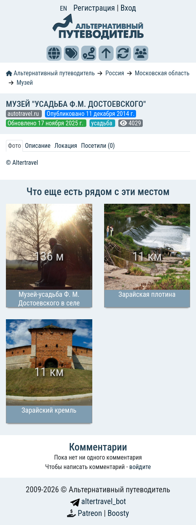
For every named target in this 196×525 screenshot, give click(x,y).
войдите (140, 467)
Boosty (118, 513)
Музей (25, 82)
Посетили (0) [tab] (98, 145)
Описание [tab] (37, 145)
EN (63, 8)
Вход (128, 8)
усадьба (102, 123)
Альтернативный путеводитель (50, 73)
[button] (54, 53)
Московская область (162, 73)
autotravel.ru (23, 113)
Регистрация (95, 8)
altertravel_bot (98, 501)
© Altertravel (22, 162)
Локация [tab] (65, 145)
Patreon (91, 513)
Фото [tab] (14, 145)
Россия (114, 73)
